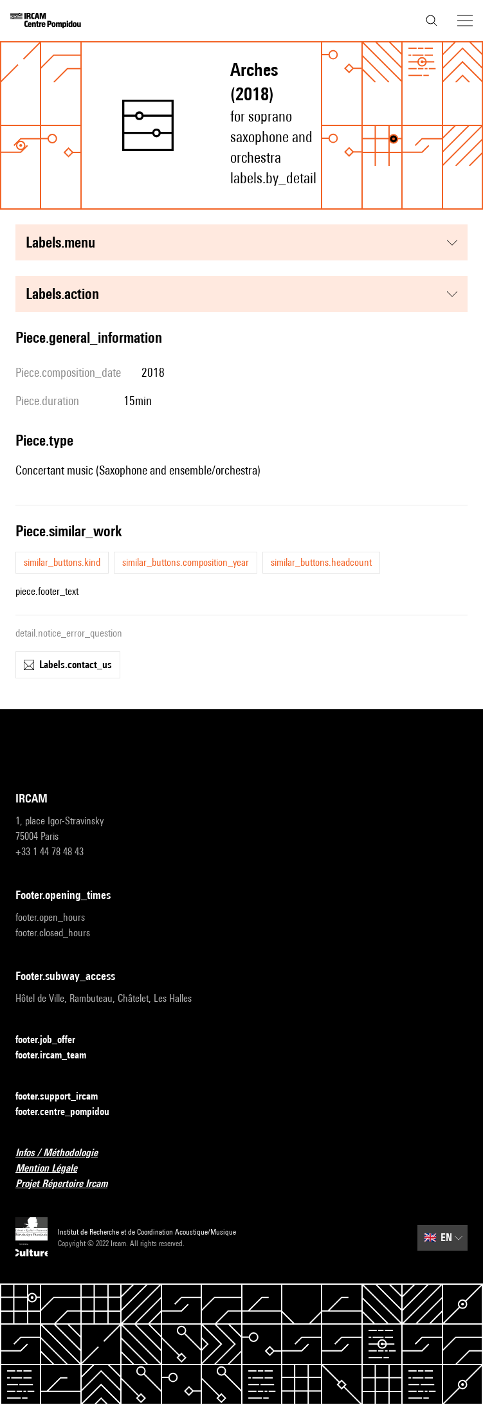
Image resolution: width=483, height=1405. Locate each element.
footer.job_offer (53, 1040)
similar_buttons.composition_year (185, 562)
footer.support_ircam (64, 1096)
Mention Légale (54, 1168)
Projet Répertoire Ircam (69, 1184)
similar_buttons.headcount (321, 562)
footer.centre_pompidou (70, 1112)
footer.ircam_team (58, 1055)
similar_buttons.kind (62, 562)
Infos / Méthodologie (64, 1153)
